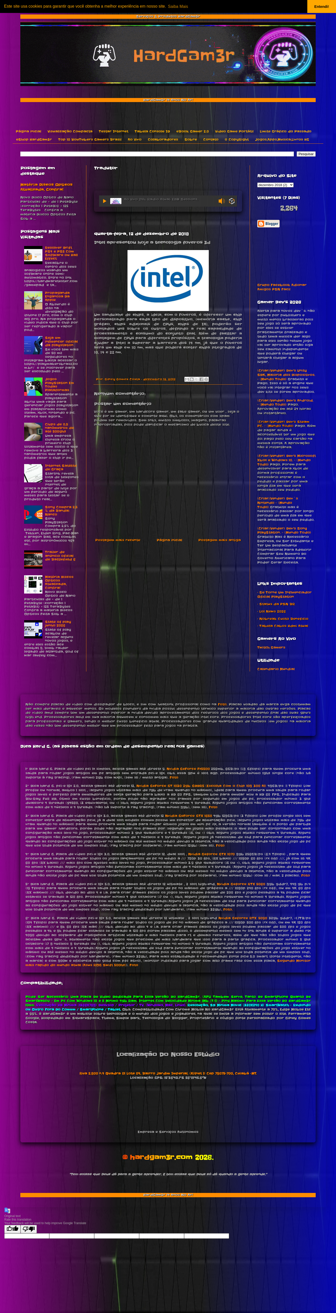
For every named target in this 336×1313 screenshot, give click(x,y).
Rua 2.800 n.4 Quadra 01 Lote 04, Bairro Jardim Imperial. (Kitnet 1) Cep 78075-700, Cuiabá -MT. (168, 1073)
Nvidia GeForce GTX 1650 (188, 816)
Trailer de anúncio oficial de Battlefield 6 (60, 556)
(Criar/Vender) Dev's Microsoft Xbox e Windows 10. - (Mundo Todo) (286, 460)
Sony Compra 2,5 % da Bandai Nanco (61, 511)
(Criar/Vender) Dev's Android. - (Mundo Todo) (285, 402)
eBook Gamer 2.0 (192, 131)
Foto (222, 704)
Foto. (228, 909)
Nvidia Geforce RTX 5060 (241, 884)
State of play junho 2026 (58, 624)
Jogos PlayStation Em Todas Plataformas (59, 384)
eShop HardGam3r (34, 139)
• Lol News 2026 (271, 611)
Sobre (190, 139)
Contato (210, 139)
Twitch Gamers (271, 647)
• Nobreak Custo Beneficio (282, 619)
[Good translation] (12, 1229)
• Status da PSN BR (276, 604)
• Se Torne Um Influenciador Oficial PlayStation (284, 594)
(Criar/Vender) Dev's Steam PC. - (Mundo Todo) (283, 424)
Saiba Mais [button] (178, 6)
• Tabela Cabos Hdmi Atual (282, 626)
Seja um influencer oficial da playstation (61, 341)
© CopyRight (237, 139)
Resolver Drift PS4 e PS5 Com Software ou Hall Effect (61, 253)
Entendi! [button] (321, 7)
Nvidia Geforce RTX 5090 (242, 918)
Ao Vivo (134, 139)
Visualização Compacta (69, 131)
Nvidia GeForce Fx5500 (188, 769)
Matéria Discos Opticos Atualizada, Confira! (46, 187)
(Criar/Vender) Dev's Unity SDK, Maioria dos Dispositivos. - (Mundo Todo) (286, 374)
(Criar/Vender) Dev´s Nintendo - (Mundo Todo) (277, 502)
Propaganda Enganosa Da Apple (57, 296)
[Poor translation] (29, 1229)
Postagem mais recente (117, 540)
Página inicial (28, 131)
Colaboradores (163, 139)
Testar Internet (113, 131)
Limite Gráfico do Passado (285, 131)
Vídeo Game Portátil (234, 131)
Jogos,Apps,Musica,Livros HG (282, 139)
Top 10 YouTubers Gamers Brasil (89, 139)
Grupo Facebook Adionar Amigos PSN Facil (282, 287)
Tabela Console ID (152, 131)
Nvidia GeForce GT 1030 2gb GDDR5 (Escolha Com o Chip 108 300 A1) (201, 786)
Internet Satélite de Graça (61, 467)
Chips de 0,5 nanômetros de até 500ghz (59, 428)
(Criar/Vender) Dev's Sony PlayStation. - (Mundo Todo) (284, 530)
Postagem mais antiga (219, 540)
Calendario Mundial (276, 669)
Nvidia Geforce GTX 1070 (211, 854)
